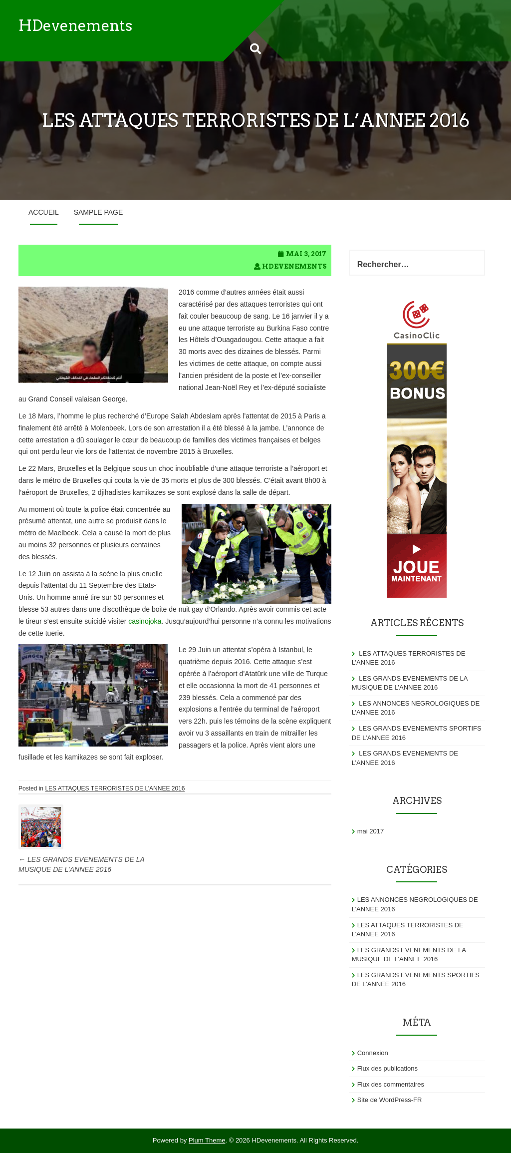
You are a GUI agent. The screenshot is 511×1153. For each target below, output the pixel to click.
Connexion (372, 1053)
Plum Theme (207, 1140)
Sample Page (98, 212)
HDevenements (75, 25)
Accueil (43, 212)
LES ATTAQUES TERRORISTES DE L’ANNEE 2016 (115, 788)
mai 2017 (370, 831)
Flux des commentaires (390, 1084)
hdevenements (294, 266)
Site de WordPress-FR (389, 1100)
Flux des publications (387, 1068)
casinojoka (144, 621)
